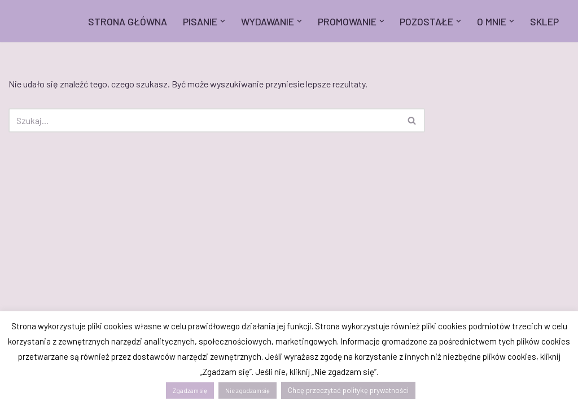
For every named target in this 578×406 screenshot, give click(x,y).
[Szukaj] (204, 120)
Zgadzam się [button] (190, 390)
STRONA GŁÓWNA (127, 21)
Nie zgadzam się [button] (247, 390)
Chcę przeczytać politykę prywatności (348, 390)
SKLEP (544, 21)
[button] (222, 21)
